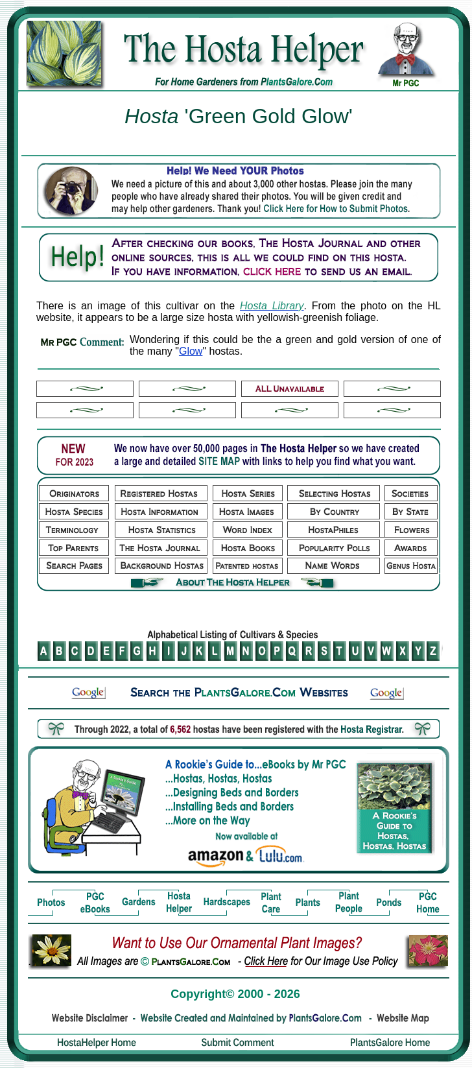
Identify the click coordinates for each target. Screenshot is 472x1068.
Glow (190, 351)
